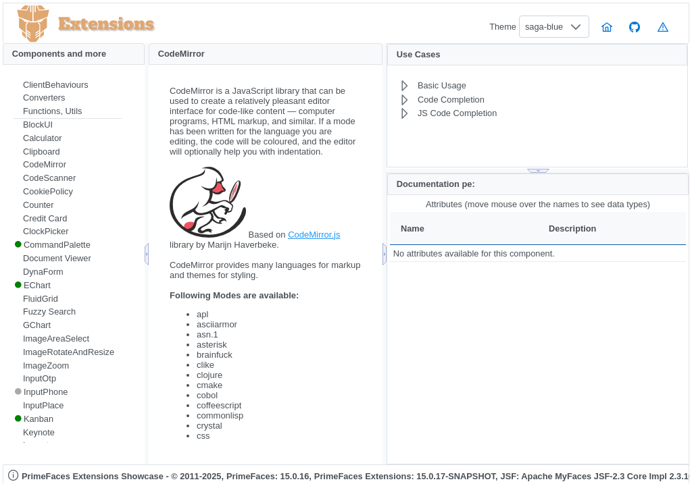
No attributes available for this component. (474, 253)
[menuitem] (68, 85)
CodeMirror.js (314, 235)
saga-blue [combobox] (544, 27)
